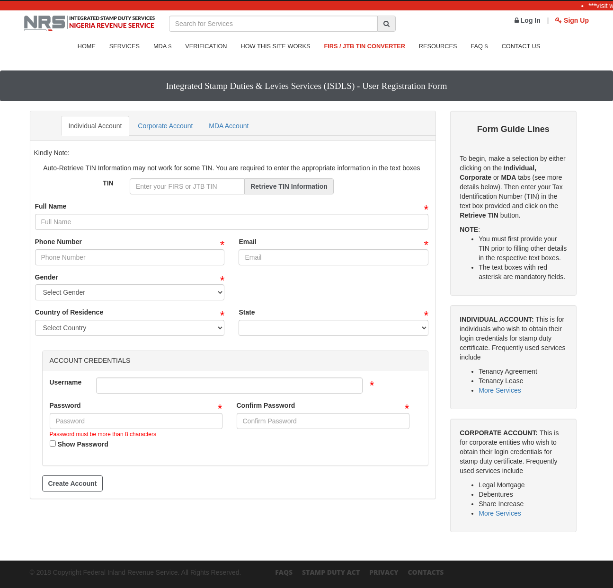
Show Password (79, 444)
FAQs (284, 572)
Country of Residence (69, 312)
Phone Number (58, 242)
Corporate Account (165, 126)
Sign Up (572, 20)
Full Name (51, 206)
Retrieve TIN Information (289, 186)
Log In (528, 20)
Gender (46, 277)
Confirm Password (266, 405)
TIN (108, 183)
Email (247, 242)
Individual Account (95, 126)
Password (65, 405)
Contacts (426, 572)
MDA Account (229, 126)
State (247, 312)
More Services (500, 390)
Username (66, 382)
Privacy (383, 572)
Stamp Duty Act (331, 572)
